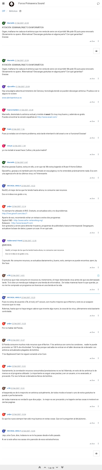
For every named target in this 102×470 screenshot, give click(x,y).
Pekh (9, 129)
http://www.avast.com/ (47, 117)
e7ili (8, 275)
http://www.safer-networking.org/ (28, 220)
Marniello (10, 23)
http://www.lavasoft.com (22, 223)
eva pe (9, 146)
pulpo (9, 206)
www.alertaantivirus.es (12, 98)
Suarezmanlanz (13, 110)
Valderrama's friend (14, 241)
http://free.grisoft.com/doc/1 (14, 213)
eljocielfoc (11, 87)
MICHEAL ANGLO (14, 186)
